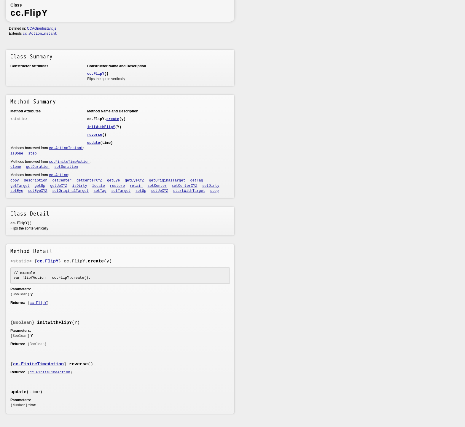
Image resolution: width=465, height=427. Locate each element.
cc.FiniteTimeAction (69, 162)
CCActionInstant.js (41, 28)
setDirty (210, 186)
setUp (141, 191)
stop (214, 191)
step (32, 154)
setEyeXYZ (37, 191)
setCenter (157, 186)
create (112, 119)
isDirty (79, 186)
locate (98, 186)
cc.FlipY (95, 74)
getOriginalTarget (167, 181)
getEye (113, 181)
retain (136, 186)
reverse (94, 135)
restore (117, 186)
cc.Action (58, 175)
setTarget (120, 191)
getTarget (20, 186)
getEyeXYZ (134, 181)
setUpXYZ (159, 191)
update (93, 143)
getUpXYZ (58, 186)
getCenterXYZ (89, 181)
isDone (16, 154)
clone (15, 167)
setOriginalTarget (70, 191)
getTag (196, 181)
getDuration (38, 167)
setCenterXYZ (184, 186)
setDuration (66, 167)
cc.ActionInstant (40, 34)
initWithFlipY (101, 127)
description (35, 181)
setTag (100, 191)
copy (14, 181)
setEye (16, 191)
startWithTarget (189, 191)
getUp (40, 186)
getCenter (61, 181)
